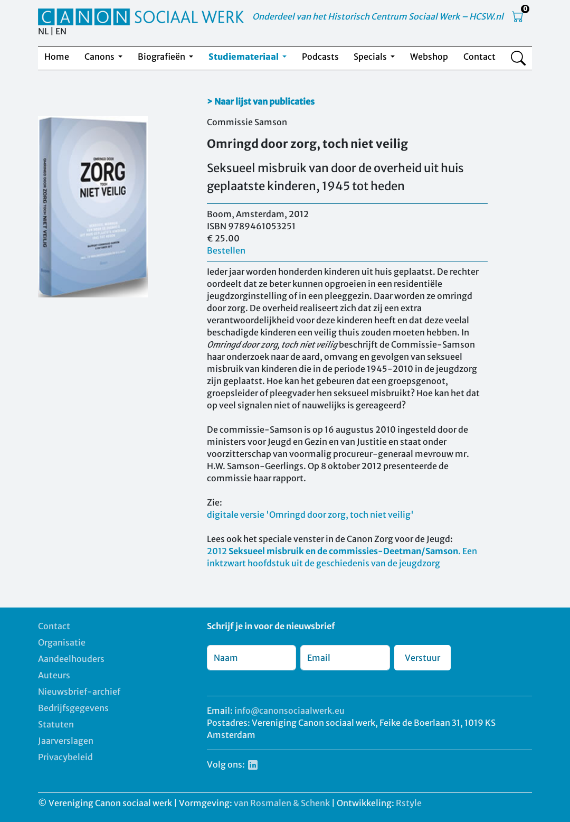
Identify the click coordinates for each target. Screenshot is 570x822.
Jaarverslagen (65, 740)
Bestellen (226, 250)
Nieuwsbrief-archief (79, 691)
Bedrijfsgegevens (73, 708)
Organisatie (62, 642)
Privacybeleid (65, 757)
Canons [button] (100, 56)
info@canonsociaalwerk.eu (289, 710)
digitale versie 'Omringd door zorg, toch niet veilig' (310, 514)
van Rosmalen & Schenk (282, 803)
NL (43, 31)
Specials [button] (371, 56)
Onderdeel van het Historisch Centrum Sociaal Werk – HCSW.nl (378, 16)
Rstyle (409, 803)
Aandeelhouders (71, 658)
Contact (479, 56)
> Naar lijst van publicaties (261, 101)
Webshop (429, 56)
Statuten (56, 724)
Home (56, 56)
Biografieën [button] (162, 56)
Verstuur (422, 657)
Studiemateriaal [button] (244, 56)
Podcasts (320, 56)
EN (60, 31)
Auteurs (54, 675)
